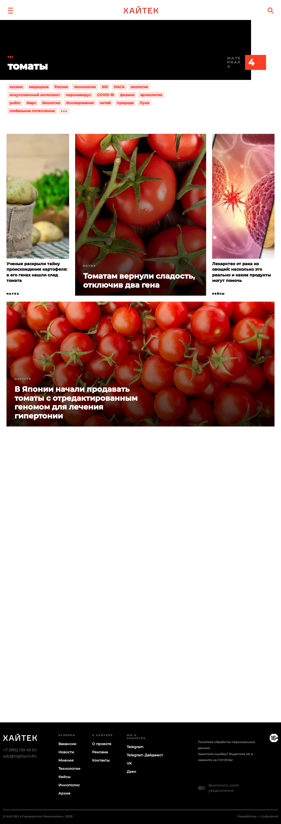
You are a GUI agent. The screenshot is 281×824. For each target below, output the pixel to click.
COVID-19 (105, 95)
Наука (12, 293)
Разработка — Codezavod (257, 816)
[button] (10, 9)
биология (51, 103)
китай (105, 103)
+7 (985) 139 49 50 (19, 750)
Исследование (80, 103)
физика (127, 95)
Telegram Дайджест (145, 755)
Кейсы (218, 293)
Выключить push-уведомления (224, 788)
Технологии (69, 768)
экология (139, 87)
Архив (64, 793)
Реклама (100, 752)
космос (16, 87)
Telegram (135, 747)
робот (14, 103)
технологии (85, 87)
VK (129, 763)
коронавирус (78, 95)
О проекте (101, 744)
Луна (144, 103)
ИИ (105, 87)
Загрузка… (140, 593)
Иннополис (69, 785)
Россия (61, 87)
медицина (38, 87)
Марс (31, 103)
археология (151, 95)
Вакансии (67, 744)
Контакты (101, 760)
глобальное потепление (32, 111)
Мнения (66, 760)
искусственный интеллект (34, 95)
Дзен (131, 771)
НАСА (119, 87)
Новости (22, 379)
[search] (270, 10)
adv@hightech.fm (20, 756)
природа (125, 103)
